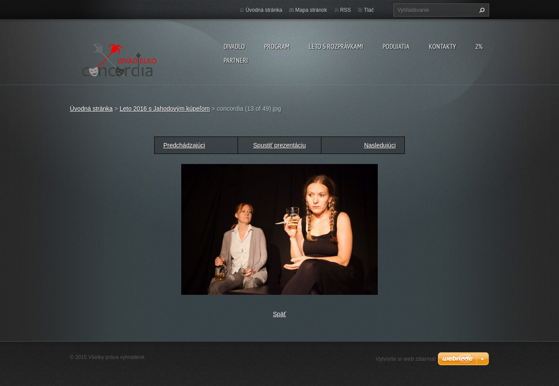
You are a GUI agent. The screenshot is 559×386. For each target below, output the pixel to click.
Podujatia (396, 46)
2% (479, 46)
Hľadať (480, 10)
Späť (279, 314)
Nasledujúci (380, 145)
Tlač (369, 10)
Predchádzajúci (184, 145)
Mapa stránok (311, 10)
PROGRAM (277, 46)
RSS (345, 10)
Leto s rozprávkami (336, 46)
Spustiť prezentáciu (279, 145)
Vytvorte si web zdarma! (406, 358)
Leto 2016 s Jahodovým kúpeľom (165, 108)
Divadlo (234, 46)
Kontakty (442, 46)
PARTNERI (236, 60)
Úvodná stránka (263, 10)
